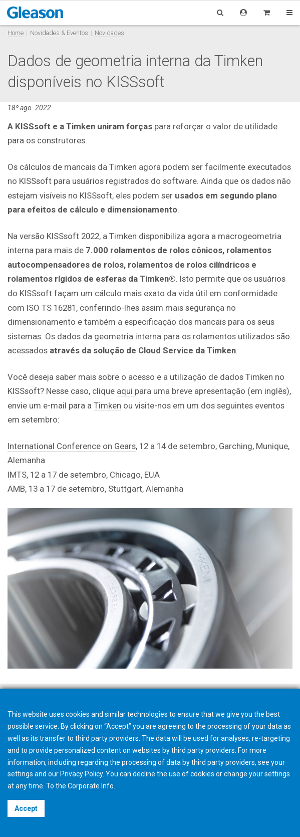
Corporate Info (91, 786)
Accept (26, 808)
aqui (126, 391)
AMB (16, 489)
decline (144, 774)
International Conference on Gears (72, 446)
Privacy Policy (81, 774)
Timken (107, 405)
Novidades (109, 33)
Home (16, 33)
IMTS (17, 475)
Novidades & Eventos (59, 33)
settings (277, 774)
